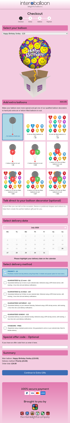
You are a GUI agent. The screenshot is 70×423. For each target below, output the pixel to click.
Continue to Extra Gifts (35, 373)
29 (26, 253)
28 (17, 253)
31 (44, 253)
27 (7, 253)
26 (62, 248)
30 (35, 253)
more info (63, 102)
